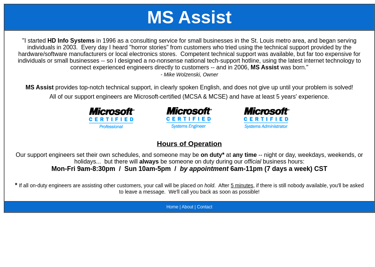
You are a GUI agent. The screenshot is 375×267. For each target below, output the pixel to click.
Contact (204, 207)
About (187, 207)
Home (172, 207)
